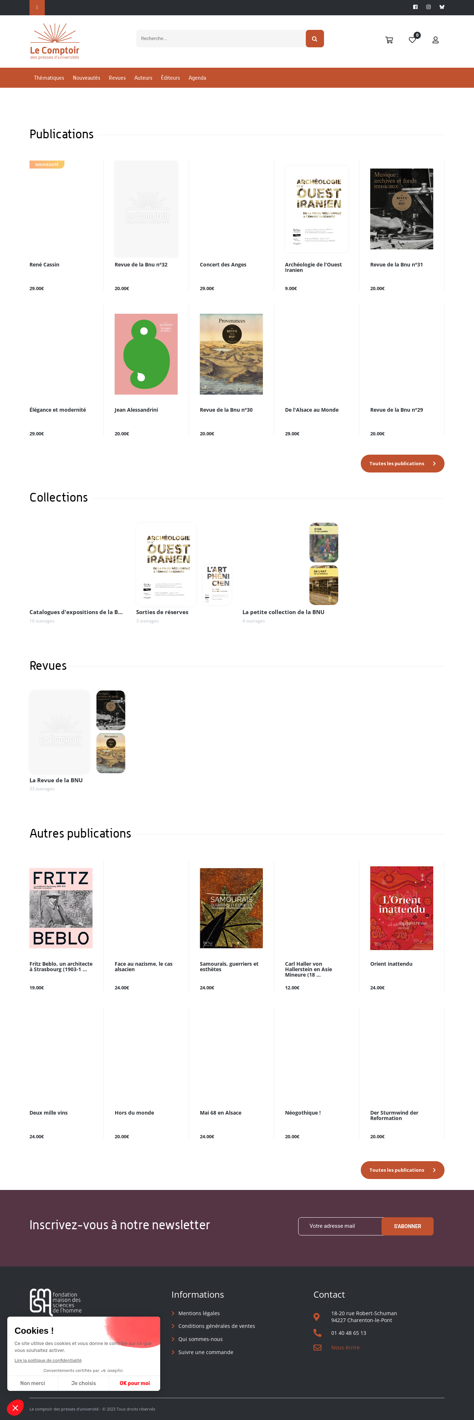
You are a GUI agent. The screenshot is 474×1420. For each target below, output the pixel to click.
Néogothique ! (303, 1113)
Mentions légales (199, 1313)
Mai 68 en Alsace (220, 1113)
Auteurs (143, 78)
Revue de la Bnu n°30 (226, 410)
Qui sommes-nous (200, 1339)
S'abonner (407, 1226)
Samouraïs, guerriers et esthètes (229, 967)
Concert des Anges (223, 265)
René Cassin (44, 265)
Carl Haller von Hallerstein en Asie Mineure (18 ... (308, 969)
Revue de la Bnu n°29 (396, 410)
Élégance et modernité (57, 410)
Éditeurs (170, 78)
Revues (117, 78)
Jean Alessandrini (136, 410)
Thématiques (49, 78)
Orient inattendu (391, 964)
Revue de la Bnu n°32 (141, 265)
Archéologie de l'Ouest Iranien (313, 267)
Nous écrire (345, 1347)
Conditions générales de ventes (216, 1325)
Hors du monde (134, 1113)
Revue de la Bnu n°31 (396, 265)
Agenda (197, 78)
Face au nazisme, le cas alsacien (144, 967)
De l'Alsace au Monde (312, 410)
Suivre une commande (205, 1352)
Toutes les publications (397, 463)
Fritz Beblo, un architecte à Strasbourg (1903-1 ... (60, 967)
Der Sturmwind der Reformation (394, 1116)
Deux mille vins (48, 1113)
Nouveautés (86, 78)
